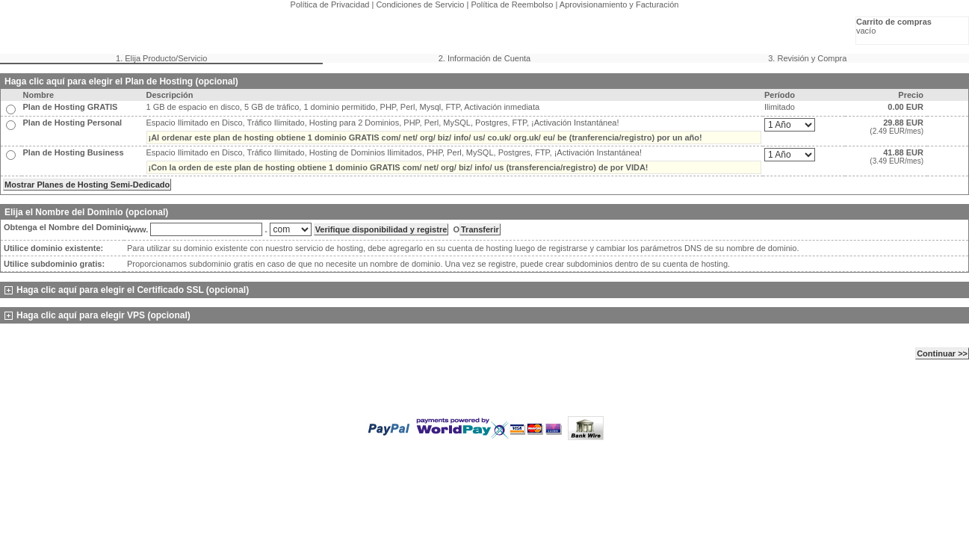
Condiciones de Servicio (420, 4)
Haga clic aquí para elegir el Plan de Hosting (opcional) (121, 81)
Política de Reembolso (512, 4)
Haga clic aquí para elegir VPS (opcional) (97, 315)
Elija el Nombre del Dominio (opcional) (86, 212)
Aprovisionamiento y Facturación (619, 4)
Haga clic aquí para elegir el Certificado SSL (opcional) (126, 290)
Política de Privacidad (330, 4)
